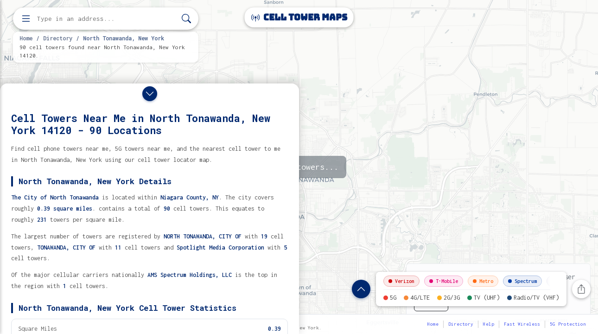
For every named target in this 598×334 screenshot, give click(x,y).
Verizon (401, 281)
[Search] (186, 18)
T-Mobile (443, 281)
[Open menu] (26, 18)
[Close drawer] (149, 93)
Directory (57, 38)
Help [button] (488, 324)
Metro (483, 281)
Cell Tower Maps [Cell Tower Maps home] (299, 17)
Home (25, 38)
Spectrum (522, 281)
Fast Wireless (522, 324)
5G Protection (568, 324)
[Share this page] (581, 289)
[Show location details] (361, 289)
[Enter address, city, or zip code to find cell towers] (106, 19)
